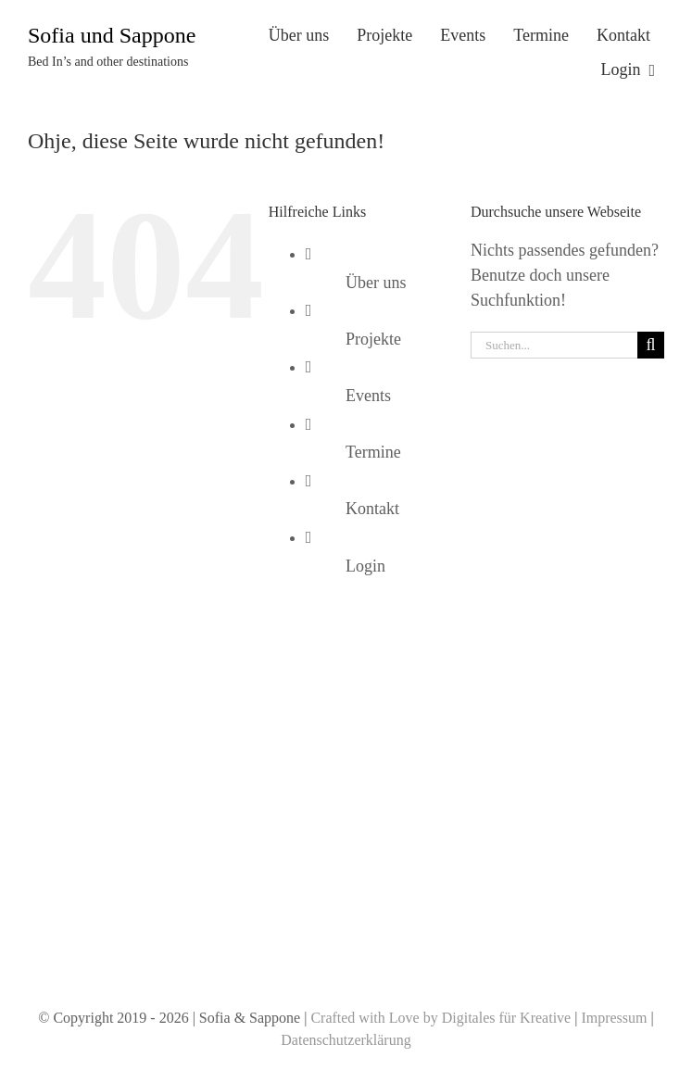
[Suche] (650, 345)
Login (365, 566)
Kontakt (372, 508)
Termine (373, 452)
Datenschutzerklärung (345, 1040)
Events (368, 395)
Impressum (614, 1018)
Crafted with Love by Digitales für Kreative (440, 1018)
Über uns (376, 282)
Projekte (373, 339)
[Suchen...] (554, 345)
